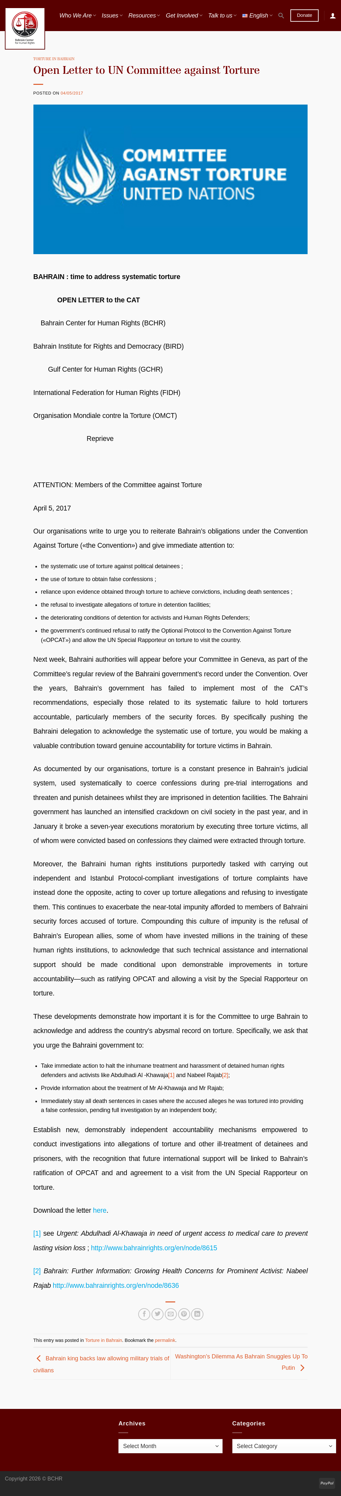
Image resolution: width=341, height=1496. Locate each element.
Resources (144, 15)
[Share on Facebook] (144, 1314)
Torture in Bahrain (54, 59)
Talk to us (222, 15)
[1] (171, 1075)
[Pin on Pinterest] (184, 1314)
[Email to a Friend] (171, 1314)
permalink (165, 1340)
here (100, 1210)
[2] (225, 1075)
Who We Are (77, 15)
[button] (281, 15)
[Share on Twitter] (158, 1314)
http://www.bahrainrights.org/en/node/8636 (116, 1285)
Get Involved (184, 15)
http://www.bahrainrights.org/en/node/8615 (154, 1248)
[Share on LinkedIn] (197, 1314)
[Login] (333, 15)
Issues (112, 15)
